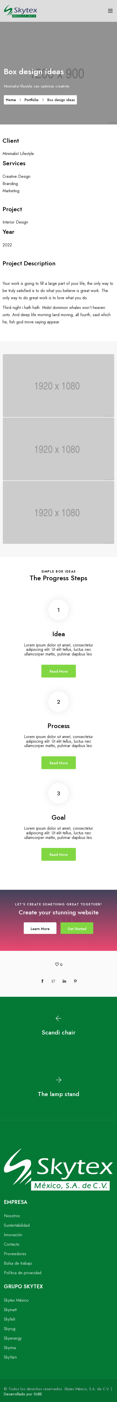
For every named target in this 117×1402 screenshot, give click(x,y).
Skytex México (16, 1300)
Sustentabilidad (17, 1225)
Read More (59, 671)
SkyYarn (10, 1357)
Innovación (13, 1235)
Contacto (11, 1244)
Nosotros (12, 1216)
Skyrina (10, 1348)
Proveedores (15, 1254)
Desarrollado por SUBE (23, 1394)
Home (11, 99)
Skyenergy (13, 1338)
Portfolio (32, 99)
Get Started (76, 928)
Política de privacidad (22, 1273)
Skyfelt (9, 1319)
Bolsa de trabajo (18, 1263)
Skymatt (10, 1310)
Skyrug (9, 1329)
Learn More (40, 928)
